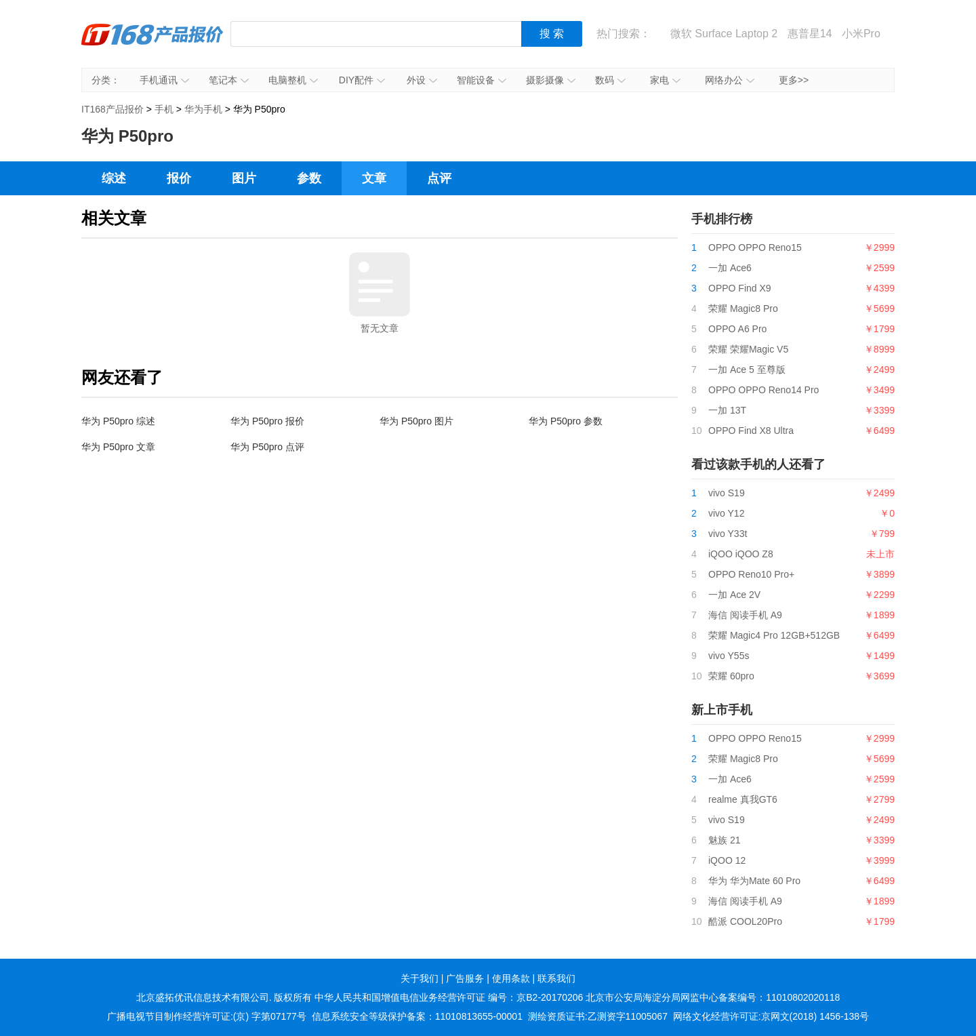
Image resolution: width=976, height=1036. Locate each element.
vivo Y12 (726, 513)
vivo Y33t (727, 533)
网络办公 (729, 80)
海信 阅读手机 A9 (745, 615)
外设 (422, 80)
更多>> (794, 80)
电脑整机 (293, 80)
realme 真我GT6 (742, 799)
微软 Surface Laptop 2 (723, 33)
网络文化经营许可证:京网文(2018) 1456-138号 (771, 1016)
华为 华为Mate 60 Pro (754, 880)
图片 (244, 178)
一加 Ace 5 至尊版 (747, 369)
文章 (374, 178)
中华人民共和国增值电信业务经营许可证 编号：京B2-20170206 (448, 997)
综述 (114, 178)
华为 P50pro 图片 (416, 421)
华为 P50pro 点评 (267, 446)
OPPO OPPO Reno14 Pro (763, 389)
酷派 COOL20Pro (745, 921)
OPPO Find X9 (739, 288)
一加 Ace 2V (734, 594)
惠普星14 (810, 33)
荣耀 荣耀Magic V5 (748, 349)
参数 (309, 178)
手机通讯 (164, 80)
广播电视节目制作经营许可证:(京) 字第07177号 (206, 1016)
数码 (610, 80)
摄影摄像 (550, 80)
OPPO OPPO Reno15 (755, 247)
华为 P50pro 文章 (118, 446)
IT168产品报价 (152, 44)
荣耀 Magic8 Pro (743, 308)
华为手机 (203, 109)
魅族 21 (724, 840)
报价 (179, 178)
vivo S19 (726, 492)
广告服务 (465, 978)
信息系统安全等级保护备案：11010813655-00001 (417, 1016)
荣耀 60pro (731, 676)
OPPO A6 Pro (737, 328)
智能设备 (481, 80)
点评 (439, 178)
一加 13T (727, 410)
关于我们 (420, 978)
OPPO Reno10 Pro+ (751, 574)
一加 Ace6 (730, 267)
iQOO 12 (727, 860)
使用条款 (511, 978)
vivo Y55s (728, 655)
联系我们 (556, 978)
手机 (164, 109)
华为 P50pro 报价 (267, 421)
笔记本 (229, 80)
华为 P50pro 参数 (566, 421)
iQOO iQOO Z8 (740, 554)
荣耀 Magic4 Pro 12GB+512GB (774, 635)
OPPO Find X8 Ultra (751, 430)
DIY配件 (362, 80)
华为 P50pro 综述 (118, 421)
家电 (665, 80)
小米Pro (861, 33)
